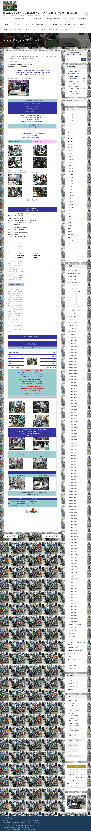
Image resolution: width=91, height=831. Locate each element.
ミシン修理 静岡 (72, 593)
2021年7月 (70, 213)
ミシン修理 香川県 (72, 602)
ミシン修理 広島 (72, 466)
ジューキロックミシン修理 (74, 306)
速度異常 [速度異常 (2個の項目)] (69, 744)
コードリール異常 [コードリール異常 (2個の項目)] (71, 702)
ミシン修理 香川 (72, 599)
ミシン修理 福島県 (72, 554)
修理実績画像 (47, 18)
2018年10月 (70, 240)
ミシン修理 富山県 (72, 421)
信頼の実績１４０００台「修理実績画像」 (18, 66)
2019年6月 (70, 222)
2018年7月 (70, 249)
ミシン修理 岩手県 (72, 457)
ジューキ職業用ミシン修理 (74, 309)
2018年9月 (70, 243)
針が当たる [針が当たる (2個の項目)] (70, 754)
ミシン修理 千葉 (72, 363)
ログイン (70, 679)
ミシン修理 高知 (72, 605)
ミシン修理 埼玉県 (72, 385)
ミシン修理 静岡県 (72, 596)
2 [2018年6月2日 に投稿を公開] (81, 771)
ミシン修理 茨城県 (72, 572)
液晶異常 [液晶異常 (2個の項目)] (69, 732)
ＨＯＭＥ (6, 24)
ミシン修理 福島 (72, 551)
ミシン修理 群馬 (72, 563)
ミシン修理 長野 (72, 581)
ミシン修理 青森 (72, 587)
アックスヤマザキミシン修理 (74, 273)
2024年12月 (70, 164)
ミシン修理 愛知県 (72, 487)
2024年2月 (70, 195)
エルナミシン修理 (72, 279)
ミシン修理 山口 (72, 424)
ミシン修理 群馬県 (72, 566)
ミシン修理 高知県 (72, 608)
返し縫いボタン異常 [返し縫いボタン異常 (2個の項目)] (77, 742)
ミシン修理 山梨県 (72, 439)
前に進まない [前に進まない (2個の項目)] (70, 722)
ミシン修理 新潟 (72, 490)
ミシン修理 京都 (72, 342)
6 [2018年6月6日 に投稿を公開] (73, 774)
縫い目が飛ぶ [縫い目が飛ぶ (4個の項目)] (79, 739)
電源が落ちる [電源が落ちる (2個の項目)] (76, 757)
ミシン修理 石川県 (72, 530)
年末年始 (70, 638)
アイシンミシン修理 (72, 270)
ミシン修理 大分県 (72, 391)
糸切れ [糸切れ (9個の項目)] (75, 734)
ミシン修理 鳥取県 (72, 614)
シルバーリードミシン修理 (74, 291)
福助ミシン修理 (71, 659)
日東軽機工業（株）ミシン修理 (75, 650)
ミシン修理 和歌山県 (73, 379)
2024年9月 (70, 173)
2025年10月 (70, 134)
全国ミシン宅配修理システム (35, 18)
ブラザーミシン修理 (72, 327)
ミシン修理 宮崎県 (72, 415)
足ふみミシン (71, 662)
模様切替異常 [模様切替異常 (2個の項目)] (70, 727)
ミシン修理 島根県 (72, 463)
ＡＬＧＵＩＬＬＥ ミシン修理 (75, 668)
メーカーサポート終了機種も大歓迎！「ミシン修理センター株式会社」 (51, 29)
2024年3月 (70, 192)
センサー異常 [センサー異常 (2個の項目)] (70, 707)
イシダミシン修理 (72, 276)
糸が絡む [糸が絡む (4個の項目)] (69, 734)
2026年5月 (70, 113)
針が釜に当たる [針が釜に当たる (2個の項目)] (77, 754)
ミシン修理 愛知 (72, 484)
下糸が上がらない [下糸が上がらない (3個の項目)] (71, 717)
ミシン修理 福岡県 (72, 548)
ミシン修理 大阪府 (72, 397)
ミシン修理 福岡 (72, 545)
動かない (32, 57)
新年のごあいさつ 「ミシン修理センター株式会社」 (76, 643)
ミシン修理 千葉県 (72, 366)
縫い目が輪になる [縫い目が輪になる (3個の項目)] (71, 739)
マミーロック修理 (72, 333)
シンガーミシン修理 (72, 294)
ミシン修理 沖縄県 (72, 512)
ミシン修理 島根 (72, 460)
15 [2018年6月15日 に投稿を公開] (78, 777)
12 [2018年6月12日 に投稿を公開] (70, 777)
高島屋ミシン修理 (72, 665)
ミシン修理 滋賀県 (72, 518)
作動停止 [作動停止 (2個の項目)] (69, 719)
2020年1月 (70, 216)
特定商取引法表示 (81, 18)
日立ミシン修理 (71, 653)
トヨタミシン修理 (72, 315)
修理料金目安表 (56, 18)
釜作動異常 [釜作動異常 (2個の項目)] (79, 752)
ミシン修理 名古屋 (72, 369)
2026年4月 (70, 116)
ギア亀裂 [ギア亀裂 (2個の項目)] (69, 700)
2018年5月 (70, 255)
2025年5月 (70, 149)
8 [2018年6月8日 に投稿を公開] (78, 774)
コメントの (71, 685)
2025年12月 (70, 128)
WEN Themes (85, 817)
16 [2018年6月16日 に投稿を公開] (81, 777)
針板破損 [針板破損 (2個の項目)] (69, 757)
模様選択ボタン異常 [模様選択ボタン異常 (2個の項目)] (79, 727)
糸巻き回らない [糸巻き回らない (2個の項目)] (71, 737)
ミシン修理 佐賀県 (72, 351)
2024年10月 (70, 170)
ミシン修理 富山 (72, 418)
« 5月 (70, 785)
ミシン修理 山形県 (72, 433)
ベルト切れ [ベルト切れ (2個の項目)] (70, 710)
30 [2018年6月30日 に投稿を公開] (81, 782)
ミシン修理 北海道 (72, 360)
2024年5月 (70, 186)
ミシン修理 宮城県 (72, 409)
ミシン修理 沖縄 (72, 509)
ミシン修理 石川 (72, 527)
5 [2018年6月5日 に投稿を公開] (70, 774)
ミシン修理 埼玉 (72, 382)
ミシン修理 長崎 (72, 575)
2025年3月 (70, 155)
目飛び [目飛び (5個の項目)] (75, 732)
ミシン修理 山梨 (72, 436)
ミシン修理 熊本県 (72, 524)
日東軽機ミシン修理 (73, 647)
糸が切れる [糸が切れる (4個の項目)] (81, 732)
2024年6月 (70, 182)
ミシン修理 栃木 (72, 502)
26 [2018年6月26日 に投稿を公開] (70, 782)
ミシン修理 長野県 (72, 584)
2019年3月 (70, 225)
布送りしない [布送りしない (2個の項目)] (70, 724)
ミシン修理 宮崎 (72, 412)
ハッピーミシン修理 (72, 324)
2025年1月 (70, 161)
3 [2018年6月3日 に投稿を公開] (84, 771)
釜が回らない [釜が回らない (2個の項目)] (70, 747)
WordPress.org (71, 688)
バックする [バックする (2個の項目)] (77, 707)
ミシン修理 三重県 (72, 339)
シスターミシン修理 (72, 288)
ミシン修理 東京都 (51, 55)
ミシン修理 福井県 (72, 542)
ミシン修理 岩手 (72, 454)
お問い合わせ (72, 18)
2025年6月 (70, 146)
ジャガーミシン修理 (72, 297)
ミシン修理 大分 (72, 388)
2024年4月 (70, 189)
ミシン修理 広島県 (72, 469)
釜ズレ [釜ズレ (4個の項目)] (74, 749)
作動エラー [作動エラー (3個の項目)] (79, 717)
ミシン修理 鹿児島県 (73, 620)
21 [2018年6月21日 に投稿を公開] (76, 779)
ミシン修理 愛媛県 (72, 481)
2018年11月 (70, 237)
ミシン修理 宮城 (72, 406)
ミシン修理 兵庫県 (72, 357)
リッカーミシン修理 (72, 629)
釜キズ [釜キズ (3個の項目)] (69, 749)
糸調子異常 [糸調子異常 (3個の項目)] (78, 737)
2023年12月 (70, 201)
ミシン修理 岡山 (72, 448)
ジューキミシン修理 (72, 303)
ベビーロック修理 (72, 330)
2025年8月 (70, 140)
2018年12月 (70, 234)
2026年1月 (70, 125)
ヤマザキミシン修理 (72, 626)
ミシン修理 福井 (72, 539)
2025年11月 (70, 131)
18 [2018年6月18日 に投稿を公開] (67, 779)
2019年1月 (70, 231)
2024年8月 (70, 176)
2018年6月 (70, 252)
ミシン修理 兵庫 (72, 354)
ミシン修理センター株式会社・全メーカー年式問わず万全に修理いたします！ (29, 24)
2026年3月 (70, 119)
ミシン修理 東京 (42, 55)
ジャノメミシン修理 (33, 55)
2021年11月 (70, 210)
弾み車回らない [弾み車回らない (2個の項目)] (78, 724)
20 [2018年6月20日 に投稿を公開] (73, 779)
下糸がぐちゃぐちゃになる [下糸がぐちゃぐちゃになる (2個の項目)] (73, 714)
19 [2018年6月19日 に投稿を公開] (70, 779)
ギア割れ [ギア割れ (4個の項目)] (75, 700)
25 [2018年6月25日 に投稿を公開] (68, 782)
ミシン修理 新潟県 (72, 493)
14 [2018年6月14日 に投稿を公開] (76, 777)
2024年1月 (70, 198)
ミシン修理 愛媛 (72, 478)
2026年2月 (70, 122)
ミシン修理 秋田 (72, 557)
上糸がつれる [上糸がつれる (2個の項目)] (70, 712)
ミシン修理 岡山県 (72, 451)
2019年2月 (70, 228)
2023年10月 (70, 204)
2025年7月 (70, 143)
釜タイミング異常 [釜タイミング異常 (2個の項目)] (71, 752)
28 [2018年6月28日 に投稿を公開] (76, 782)
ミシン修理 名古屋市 (73, 372)
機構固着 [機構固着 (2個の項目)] (77, 729)
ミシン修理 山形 (72, 430)
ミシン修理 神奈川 (12, 57)
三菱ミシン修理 (71, 632)
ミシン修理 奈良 (72, 400)
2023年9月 (70, 207)
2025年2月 (70, 158)
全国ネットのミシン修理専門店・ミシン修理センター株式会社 (41, 13)
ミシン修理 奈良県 (72, 403)
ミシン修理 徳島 (72, 472)
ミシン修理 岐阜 (72, 442)
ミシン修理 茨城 (72, 569)
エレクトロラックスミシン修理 (75, 282)
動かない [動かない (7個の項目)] (77, 722)
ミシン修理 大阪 (72, 394)
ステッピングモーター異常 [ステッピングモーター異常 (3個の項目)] (73, 705)
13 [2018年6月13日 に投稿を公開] (73, 777)
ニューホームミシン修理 (73, 321)
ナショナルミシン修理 (73, 318)
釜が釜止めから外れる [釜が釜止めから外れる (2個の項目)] (79, 747)
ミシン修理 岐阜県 (72, 445)
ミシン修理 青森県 (72, 590)
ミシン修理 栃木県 (72, 505)
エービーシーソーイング (73, 285)
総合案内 (65, 18)
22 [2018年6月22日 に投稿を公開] (78, 779)
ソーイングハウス (72, 312)
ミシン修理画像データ (32, 493)
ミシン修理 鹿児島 (72, 617)
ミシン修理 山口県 (72, 427)
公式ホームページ (8, 18)
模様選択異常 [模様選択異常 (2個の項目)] (70, 729)
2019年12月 (70, 219)
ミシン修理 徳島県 (72, 475)
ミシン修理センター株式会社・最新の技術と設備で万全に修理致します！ (67, 24)
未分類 (69, 656)
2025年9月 (70, 137)
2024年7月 (70, 180)
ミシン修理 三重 (72, 336)
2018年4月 (70, 258)
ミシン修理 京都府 (72, 345)
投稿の (70, 682)
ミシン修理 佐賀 (72, 348)
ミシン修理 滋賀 (72, 515)
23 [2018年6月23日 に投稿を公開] (81, 779)
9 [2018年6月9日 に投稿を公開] (81, 774)
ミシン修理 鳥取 (72, 611)
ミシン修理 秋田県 (72, 560)
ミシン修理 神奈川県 (22, 57)
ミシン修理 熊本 (72, 521)
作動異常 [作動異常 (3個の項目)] (75, 719)
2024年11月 (70, 167)
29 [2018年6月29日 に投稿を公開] (78, 782)
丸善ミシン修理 (71, 635)
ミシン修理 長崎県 (72, 578)
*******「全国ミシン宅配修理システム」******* (20, 64)
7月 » (81, 785)
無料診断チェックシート (20, 18)
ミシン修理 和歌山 (72, 376)
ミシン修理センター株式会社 (74, 623)
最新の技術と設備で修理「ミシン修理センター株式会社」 (18, 29)
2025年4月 (70, 152)
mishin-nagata (22, 55)
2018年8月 (70, 246)
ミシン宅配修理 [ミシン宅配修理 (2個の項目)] (77, 710)
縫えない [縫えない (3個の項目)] (69, 742)
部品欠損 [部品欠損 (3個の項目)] (75, 744)
